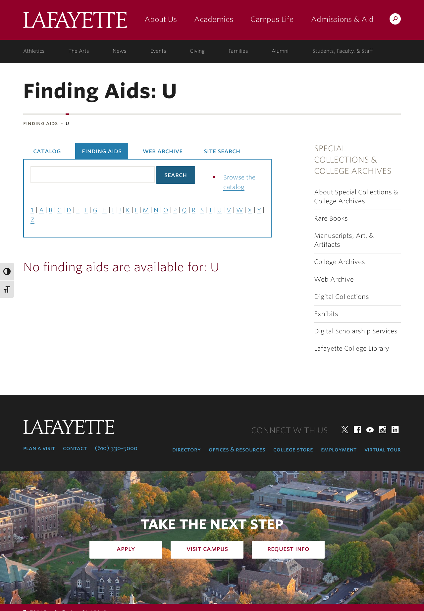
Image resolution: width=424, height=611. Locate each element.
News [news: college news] (120, 51)
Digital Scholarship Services (356, 331)
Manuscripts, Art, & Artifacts (344, 240)
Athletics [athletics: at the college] (34, 51)
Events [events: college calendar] (158, 51)
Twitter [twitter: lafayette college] (344, 429)
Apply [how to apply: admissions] (126, 549)
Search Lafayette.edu (395, 20)
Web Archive (334, 279)
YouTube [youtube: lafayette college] (370, 429)
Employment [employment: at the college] (338, 449)
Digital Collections (341, 297)
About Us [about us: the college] (160, 19)
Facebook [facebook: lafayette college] (357, 429)
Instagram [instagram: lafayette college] (382, 429)
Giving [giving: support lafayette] (197, 51)
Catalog (47, 151)
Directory (186, 449)
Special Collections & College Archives (353, 160)
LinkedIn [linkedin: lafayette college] (395, 429)
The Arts (79, 51)
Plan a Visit (39, 448)
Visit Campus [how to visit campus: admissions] (207, 549)
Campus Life (272, 19)
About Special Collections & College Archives (356, 196)
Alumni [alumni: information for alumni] (280, 51)
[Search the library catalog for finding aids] (92, 174)
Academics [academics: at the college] (213, 19)
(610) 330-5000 (116, 448)
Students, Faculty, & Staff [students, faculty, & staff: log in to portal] (342, 51)
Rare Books (331, 218)
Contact (75, 448)
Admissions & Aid (342, 19)
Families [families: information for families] (238, 51)
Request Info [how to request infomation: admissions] (288, 549)
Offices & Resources (237, 449)
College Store (293, 449)
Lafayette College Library (351, 348)
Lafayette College (75, 22)
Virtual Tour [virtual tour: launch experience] (382, 449)
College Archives (339, 262)
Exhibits (326, 314)
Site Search (222, 151)
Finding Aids (40, 123)
